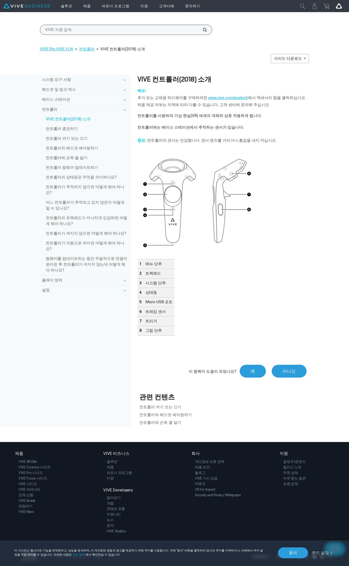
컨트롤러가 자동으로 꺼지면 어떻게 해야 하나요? (85, 246)
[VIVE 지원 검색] (202, 30)
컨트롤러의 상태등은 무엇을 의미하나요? (81, 177)
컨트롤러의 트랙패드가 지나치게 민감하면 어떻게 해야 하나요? (86, 221)
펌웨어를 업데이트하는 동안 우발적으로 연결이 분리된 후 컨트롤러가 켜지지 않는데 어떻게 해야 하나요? (86, 264)
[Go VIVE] (339, 6)
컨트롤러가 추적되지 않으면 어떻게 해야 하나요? (85, 190)
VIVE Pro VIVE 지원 (56, 49)
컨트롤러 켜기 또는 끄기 (66, 138)
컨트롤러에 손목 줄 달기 (66, 157)
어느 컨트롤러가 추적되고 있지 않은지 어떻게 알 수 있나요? (85, 205)
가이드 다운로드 (288, 58)
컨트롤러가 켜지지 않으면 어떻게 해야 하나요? (86, 233)
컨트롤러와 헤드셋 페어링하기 (72, 148)
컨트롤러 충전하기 (62, 128)
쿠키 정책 (78, 554)
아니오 (289, 371)
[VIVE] (27, 6)
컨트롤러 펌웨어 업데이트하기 (72, 167)
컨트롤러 (87, 49)
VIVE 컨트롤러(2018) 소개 (68, 119)
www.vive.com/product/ (228, 98)
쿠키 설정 (320, 552)
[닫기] (302, 6)
